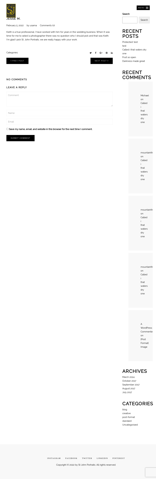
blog (124, 409)
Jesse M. (13, 18)
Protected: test (130, 42)
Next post (101, 61)
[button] (143, 7)
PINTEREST (118, 458)
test (124, 45)
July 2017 (127, 392)
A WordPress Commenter (147, 328)
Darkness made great (133, 61)
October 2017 (129, 381)
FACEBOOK (71, 458)
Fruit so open (129, 57)
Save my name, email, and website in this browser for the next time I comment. (50, 129)
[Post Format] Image (145, 343)
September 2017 (131, 384)
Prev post (17, 61)
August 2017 (128, 388)
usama (33, 25)
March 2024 (128, 377)
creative (126, 413)
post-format (128, 417)
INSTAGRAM (54, 458)
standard (126, 421)
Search (144, 20)
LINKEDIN (102, 458)
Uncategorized (130, 424)
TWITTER (87, 458)
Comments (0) (47, 25)
